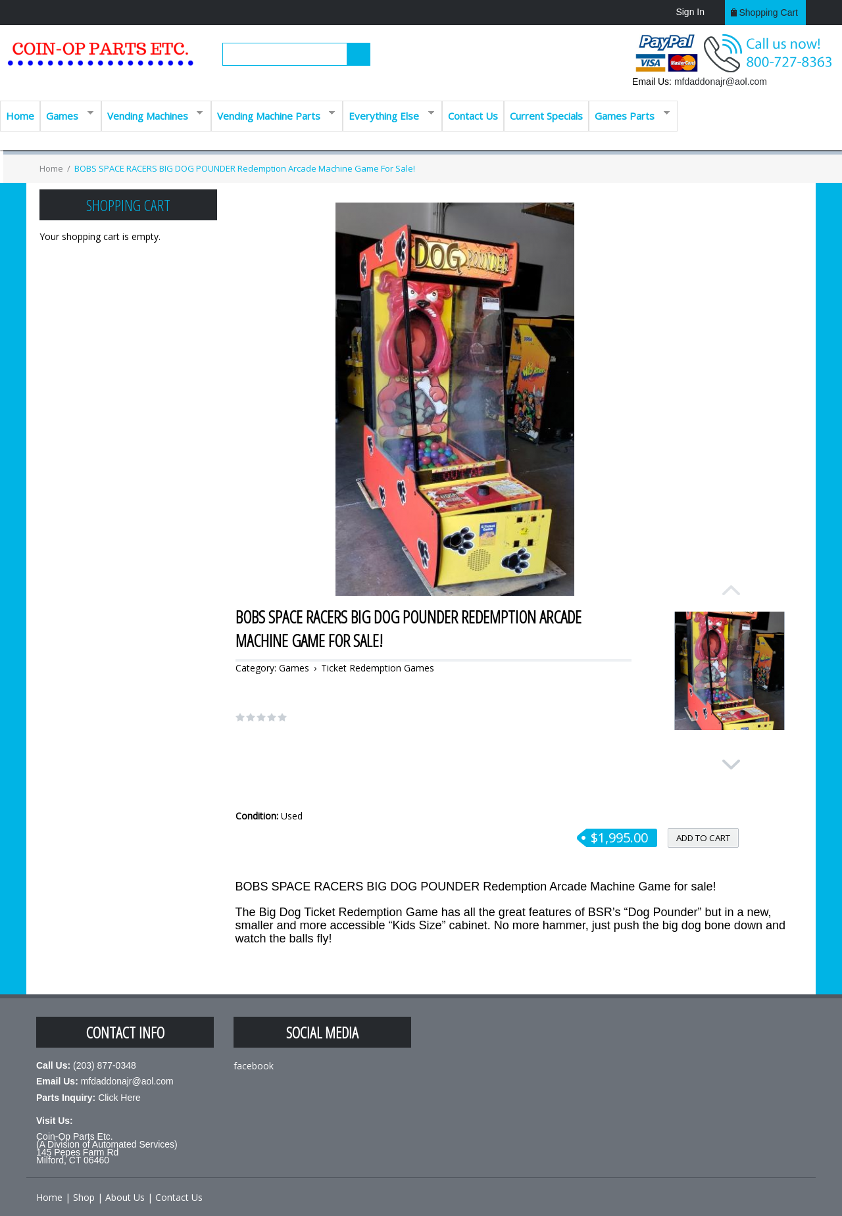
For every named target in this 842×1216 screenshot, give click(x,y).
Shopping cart (768, 12)
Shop (84, 1197)
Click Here (119, 1097)
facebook (254, 1065)
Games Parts (629, 114)
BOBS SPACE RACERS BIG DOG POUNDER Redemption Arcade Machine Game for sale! (244, 168)
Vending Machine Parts (273, 114)
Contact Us (473, 115)
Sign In (690, 12)
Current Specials (546, 115)
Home (20, 115)
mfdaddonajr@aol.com (720, 81)
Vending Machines (152, 114)
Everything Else (388, 114)
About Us (125, 1197)
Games (66, 114)
